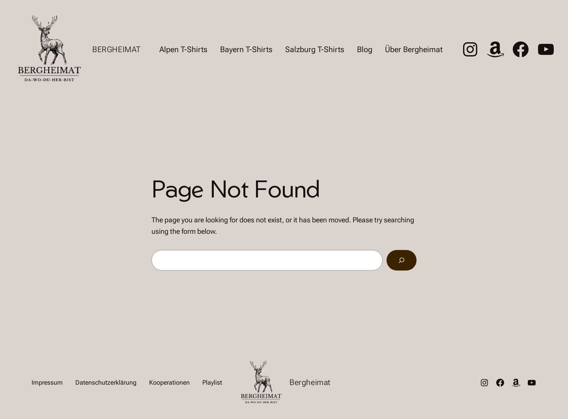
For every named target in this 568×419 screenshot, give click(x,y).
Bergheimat (116, 49)
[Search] (402, 260)
